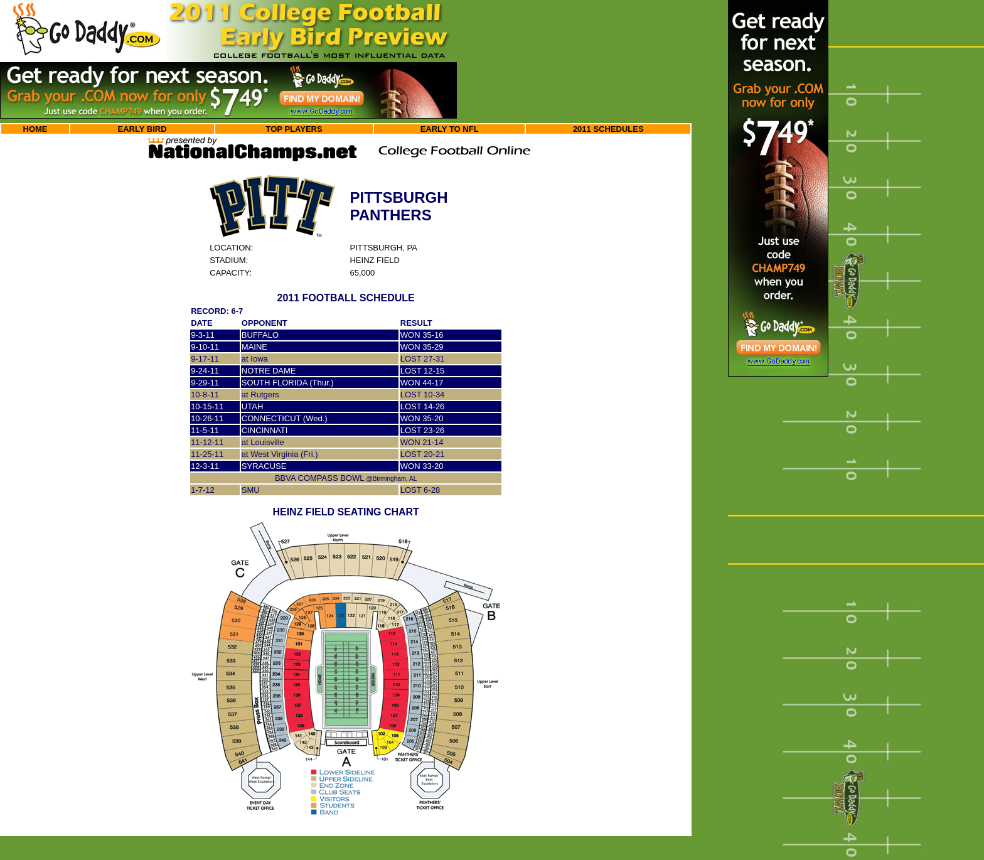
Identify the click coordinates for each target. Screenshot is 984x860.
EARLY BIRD (142, 129)
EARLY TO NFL (449, 129)
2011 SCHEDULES (608, 129)
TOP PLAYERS (294, 129)
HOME (35, 129)
